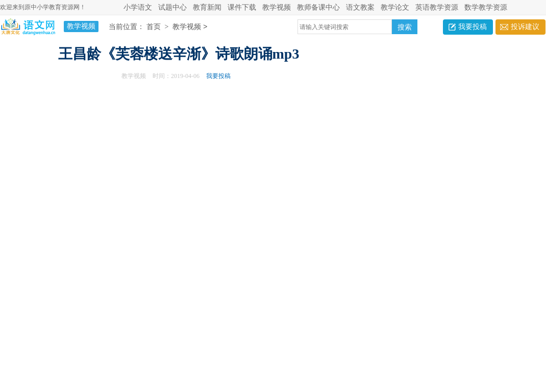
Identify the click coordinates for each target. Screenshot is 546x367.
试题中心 (172, 7)
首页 (153, 27)
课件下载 (242, 7)
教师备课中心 (318, 7)
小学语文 (137, 7)
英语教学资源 (436, 7)
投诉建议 (525, 27)
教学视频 (276, 7)
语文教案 (360, 7)
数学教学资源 (485, 7)
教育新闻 (207, 7)
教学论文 (395, 7)
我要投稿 (472, 27)
